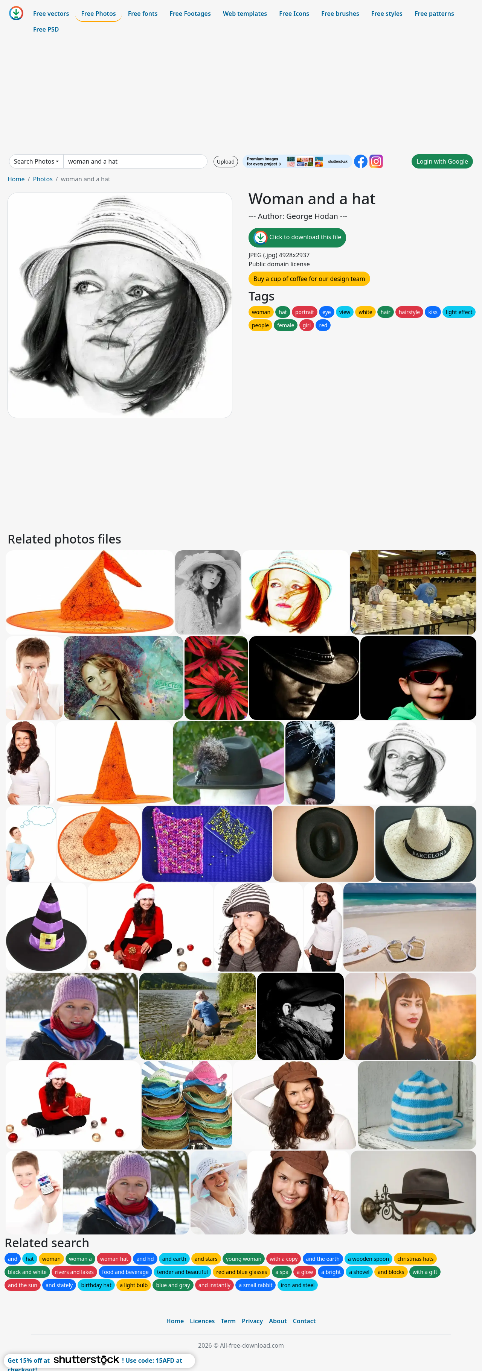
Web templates (245, 13)
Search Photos (34, 161)
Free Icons (294, 13)
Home (16, 179)
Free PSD (46, 29)
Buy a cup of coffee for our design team (309, 279)
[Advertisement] (241, 95)
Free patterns (434, 13)
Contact (304, 1321)
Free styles (387, 13)
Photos (42, 179)
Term (228, 1321)
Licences (202, 1321)
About (278, 1321)
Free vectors (51, 13)
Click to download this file (297, 238)
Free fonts (143, 13)
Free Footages (190, 13)
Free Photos (98, 13)
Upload (226, 161)
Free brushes (340, 13)
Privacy (252, 1321)
